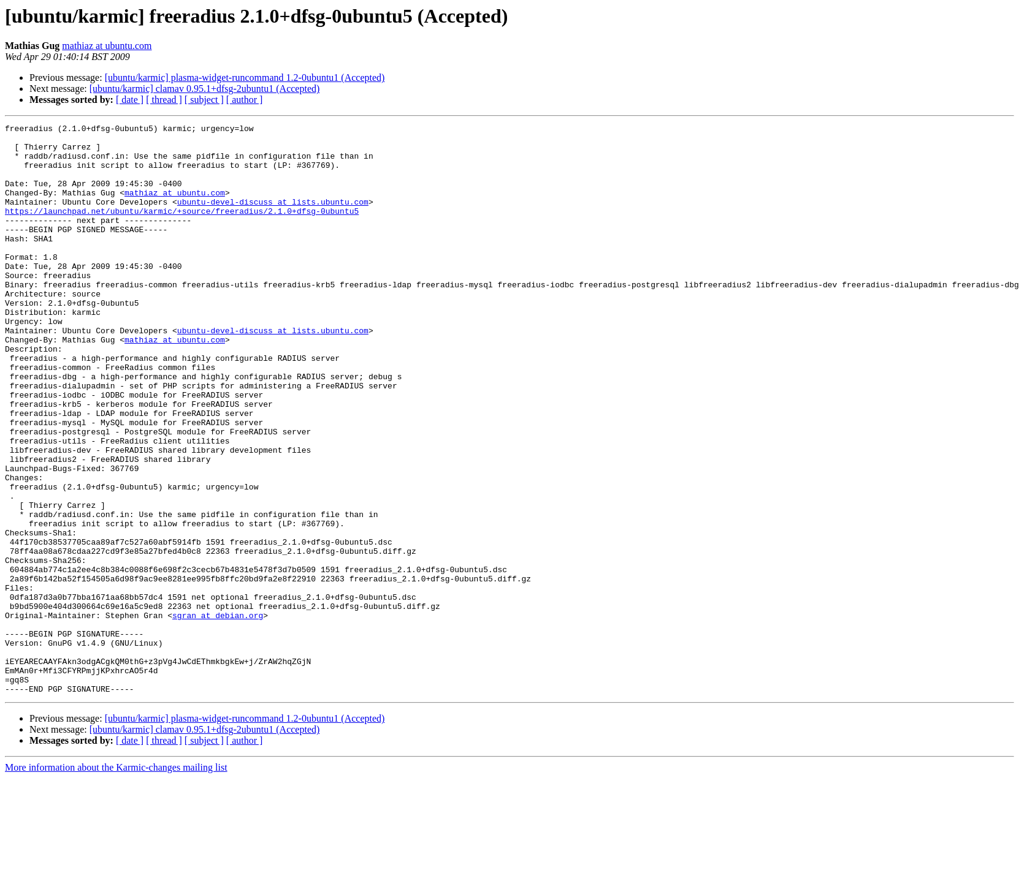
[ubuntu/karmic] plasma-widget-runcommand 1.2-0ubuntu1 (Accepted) (245, 77)
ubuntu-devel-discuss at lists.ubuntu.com (272, 218)
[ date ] (129, 99)
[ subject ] (204, 99)
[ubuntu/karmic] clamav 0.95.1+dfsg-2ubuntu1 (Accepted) (205, 88)
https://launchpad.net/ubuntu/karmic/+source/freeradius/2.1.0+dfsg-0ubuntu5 (182, 229)
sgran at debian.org (217, 714)
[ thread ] (164, 99)
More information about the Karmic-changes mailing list (116, 881)
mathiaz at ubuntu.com (106, 45)
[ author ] (244, 99)
